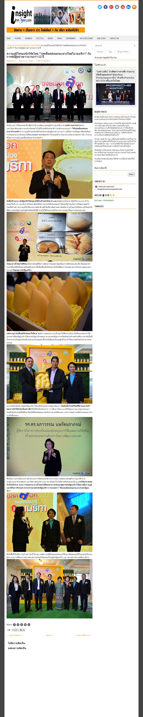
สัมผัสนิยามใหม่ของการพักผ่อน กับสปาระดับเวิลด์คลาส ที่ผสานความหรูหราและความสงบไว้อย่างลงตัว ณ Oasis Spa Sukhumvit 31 (115, 152)
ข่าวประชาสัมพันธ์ (22, 45)
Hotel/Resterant (86, 38)
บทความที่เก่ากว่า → (84, 635)
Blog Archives (123, 52)
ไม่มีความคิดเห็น (43, 61)
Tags (110, 52)
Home (8, 38)
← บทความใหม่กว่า (14, 635)
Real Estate (101, 38)
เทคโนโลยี (35, 45)
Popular (100, 52)
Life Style (40, 38)
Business (28, 38)
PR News (18, 38)
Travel (59, 38)
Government (71, 38)
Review (50, 38)
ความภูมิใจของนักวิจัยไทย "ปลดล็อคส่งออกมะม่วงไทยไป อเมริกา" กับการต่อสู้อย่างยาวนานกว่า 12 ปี (49, 55)
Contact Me (114, 38)
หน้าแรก (49, 635)
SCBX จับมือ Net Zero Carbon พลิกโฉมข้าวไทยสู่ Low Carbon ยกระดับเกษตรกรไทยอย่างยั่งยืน (115, 118)
